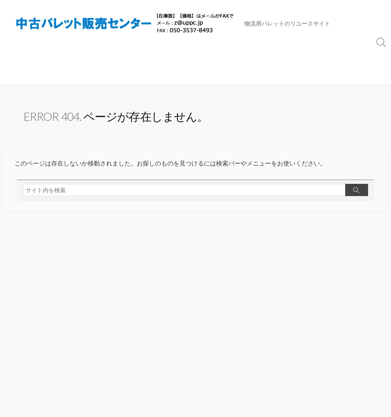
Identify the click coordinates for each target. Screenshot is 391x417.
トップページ (283, 55)
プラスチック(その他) (145, 55)
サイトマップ (326, 55)
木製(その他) (197, 55)
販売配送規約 (25, 74)
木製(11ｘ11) (91, 55)
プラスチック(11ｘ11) (36, 55)
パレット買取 (239, 55)
